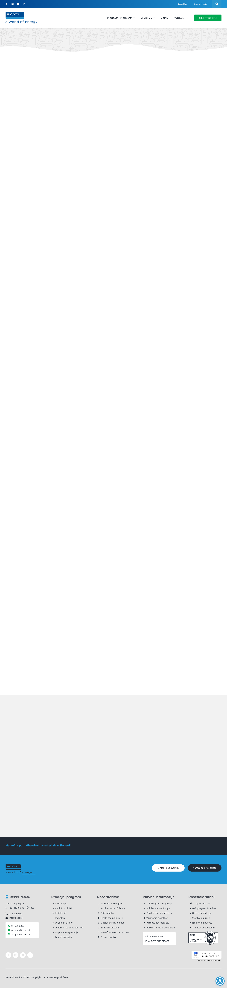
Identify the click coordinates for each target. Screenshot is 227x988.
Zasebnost (201, 960)
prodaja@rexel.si (20, 930)
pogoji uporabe (214, 960)
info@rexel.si (16, 917)
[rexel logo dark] (20, 865)
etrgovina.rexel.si (21, 934)
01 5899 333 (17, 925)
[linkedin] (24, 4)
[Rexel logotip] (24, 13)
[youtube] (18, 4)
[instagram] (12, 4)
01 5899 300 (15, 913)
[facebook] (7, 4)
